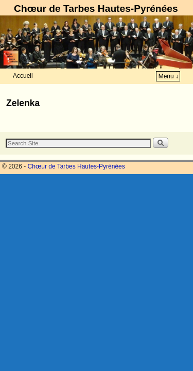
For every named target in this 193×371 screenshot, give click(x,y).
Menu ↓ (169, 76)
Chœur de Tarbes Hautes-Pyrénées (96, 8)
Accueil (23, 75)
